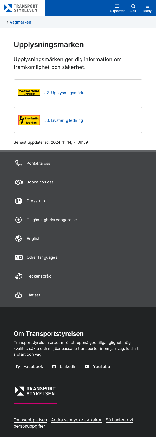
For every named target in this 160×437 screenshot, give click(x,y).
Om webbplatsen (30, 419)
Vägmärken (20, 22)
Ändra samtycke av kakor (76, 419)
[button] (117, 8)
